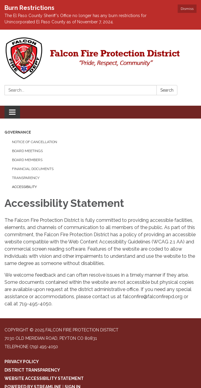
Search (166, 90)
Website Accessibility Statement (44, 378)
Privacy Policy (21, 361)
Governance (17, 132)
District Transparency (32, 370)
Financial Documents (33, 169)
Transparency (25, 178)
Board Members (27, 160)
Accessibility (24, 187)
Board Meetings (27, 151)
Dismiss (187, 9)
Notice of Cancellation (34, 142)
